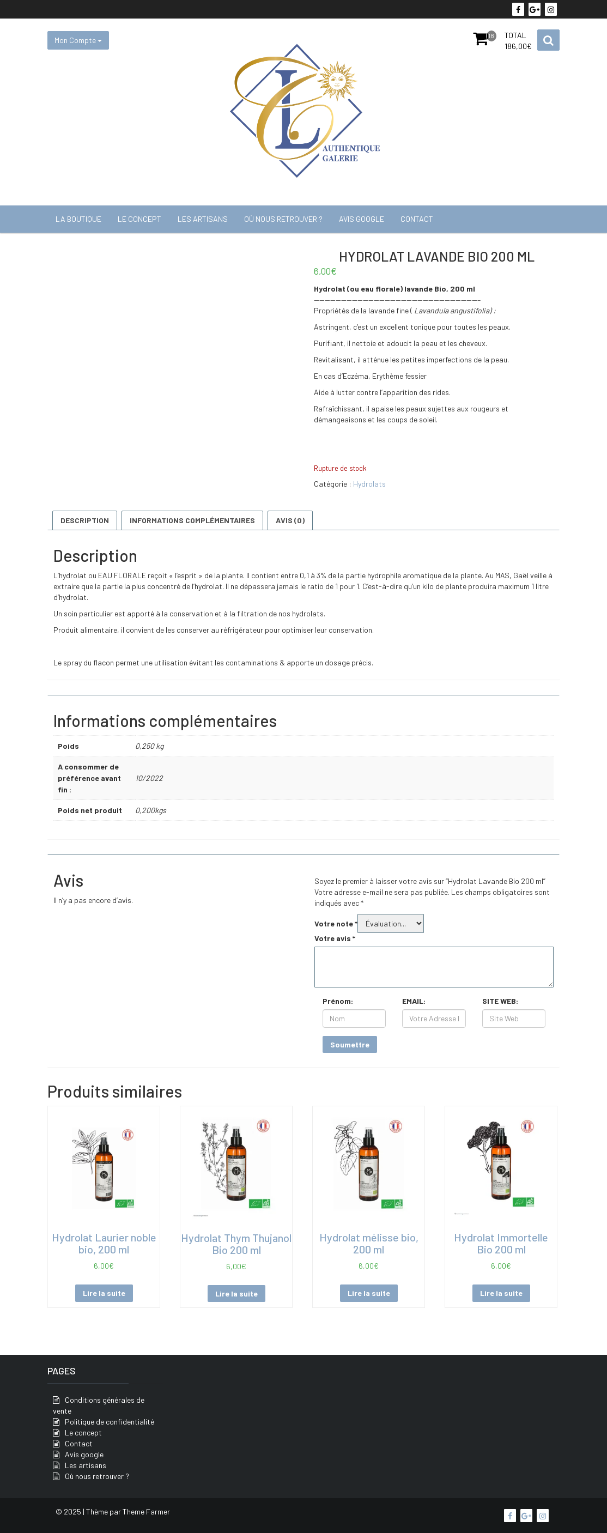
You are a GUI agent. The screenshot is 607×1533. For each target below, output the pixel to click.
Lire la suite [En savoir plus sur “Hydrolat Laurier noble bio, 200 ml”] (104, 1293)
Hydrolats (369, 483)
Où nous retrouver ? (283, 218)
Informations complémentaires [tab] (192, 520)
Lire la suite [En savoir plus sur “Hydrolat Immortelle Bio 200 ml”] (501, 1293)
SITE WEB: (500, 1000)
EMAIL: (414, 1000)
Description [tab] (84, 520)
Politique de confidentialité (109, 1421)
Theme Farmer (146, 1511)
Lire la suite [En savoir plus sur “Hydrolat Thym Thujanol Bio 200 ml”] (236, 1293)
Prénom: (338, 1000)
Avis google (361, 218)
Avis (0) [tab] (290, 520)
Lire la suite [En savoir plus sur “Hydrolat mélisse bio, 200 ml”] (369, 1293)
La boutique (78, 218)
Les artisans (203, 218)
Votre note (335, 923)
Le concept (139, 218)
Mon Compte (78, 40)
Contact (416, 218)
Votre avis (334, 938)
